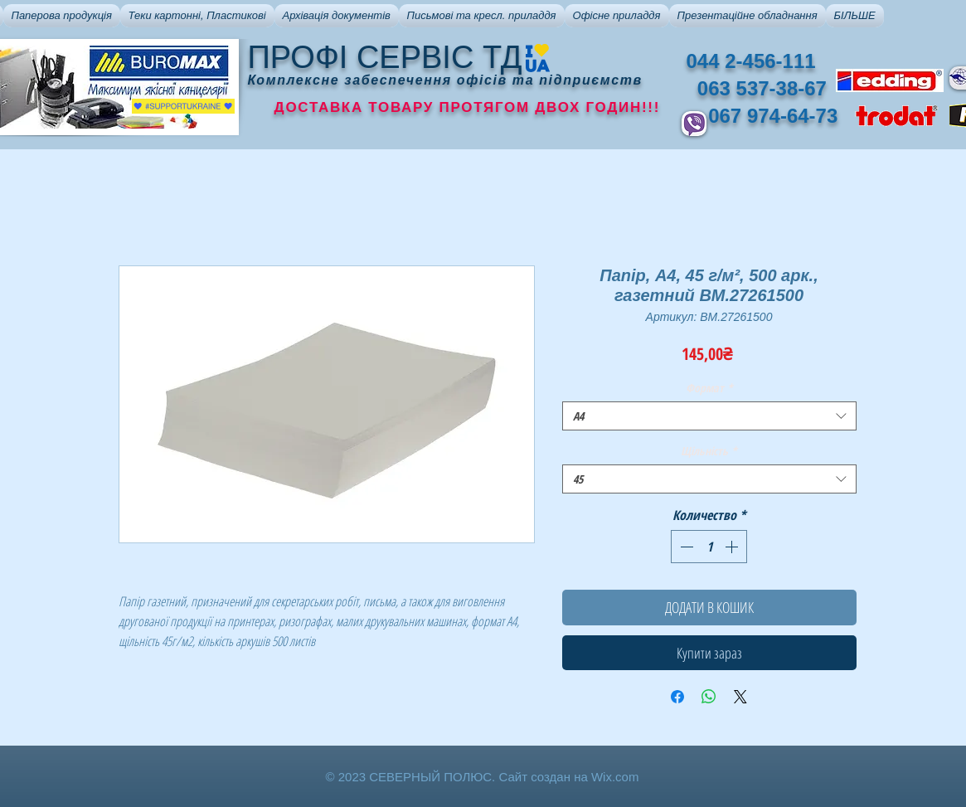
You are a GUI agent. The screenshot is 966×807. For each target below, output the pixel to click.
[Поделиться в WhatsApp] (709, 697)
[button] (61, 15)
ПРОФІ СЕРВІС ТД (385, 57)
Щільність (709, 451)
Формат (709, 388)
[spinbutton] (709, 546)
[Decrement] (685, 546)
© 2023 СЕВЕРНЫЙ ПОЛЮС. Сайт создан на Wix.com (482, 777)
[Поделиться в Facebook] (677, 697)
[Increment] (733, 546)
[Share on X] (740, 697)
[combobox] (709, 415)
